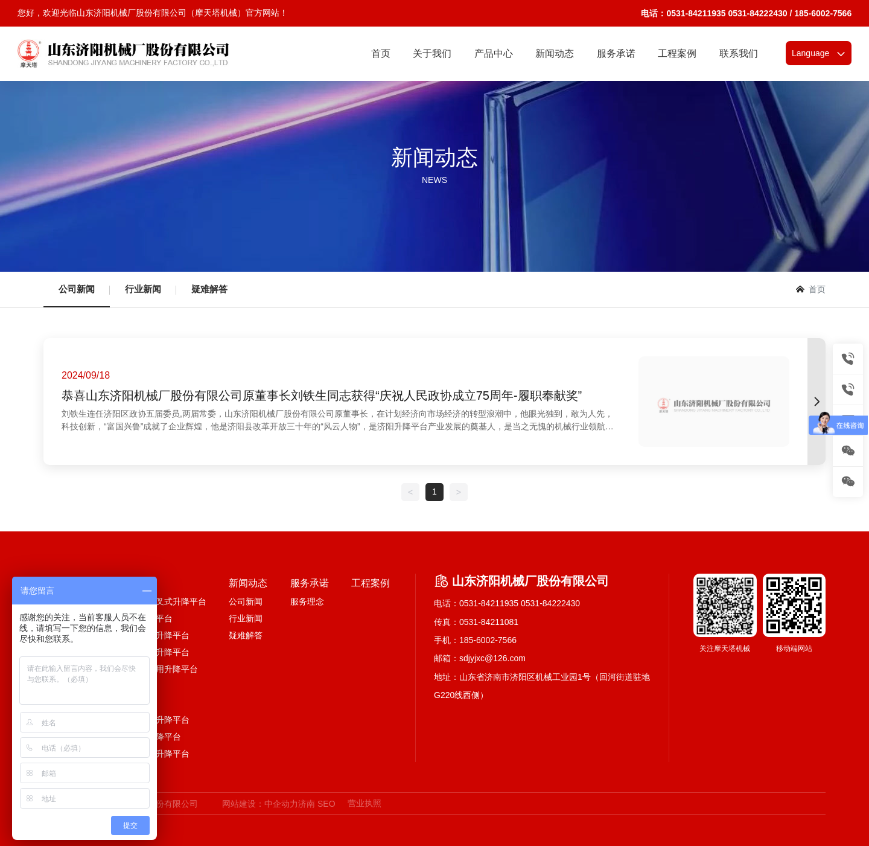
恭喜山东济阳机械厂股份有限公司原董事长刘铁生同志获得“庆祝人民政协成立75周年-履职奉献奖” (322, 395)
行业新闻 (143, 289)
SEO (326, 804)
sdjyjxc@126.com (492, 658)
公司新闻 (77, 289)
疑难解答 (209, 289)
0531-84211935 (488, 603)
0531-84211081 (488, 622)
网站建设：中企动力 (260, 804)
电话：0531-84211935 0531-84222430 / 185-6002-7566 (746, 13)
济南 (306, 804)
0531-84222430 (550, 603)
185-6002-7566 (488, 640)
